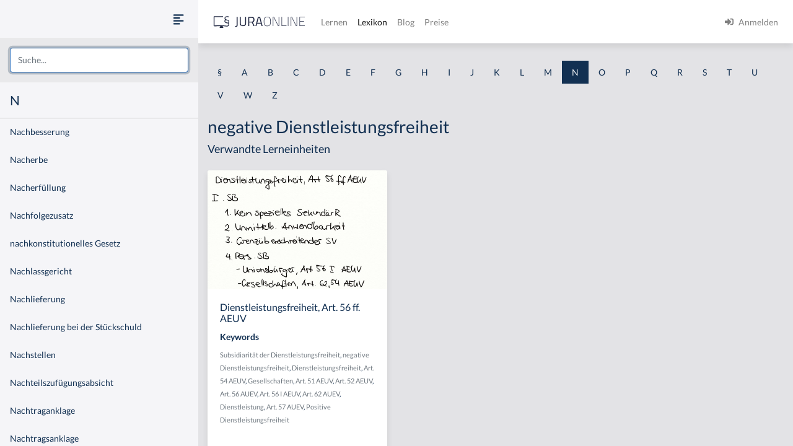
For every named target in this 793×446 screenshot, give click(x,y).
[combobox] (99, 60)
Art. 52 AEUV (353, 381)
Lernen (334, 22)
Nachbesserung (39, 131)
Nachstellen (33, 354)
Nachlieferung (37, 299)
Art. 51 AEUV (314, 381)
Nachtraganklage (42, 410)
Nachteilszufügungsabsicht (61, 382)
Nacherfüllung (38, 187)
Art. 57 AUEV (285, 407)
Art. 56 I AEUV (280, 394)
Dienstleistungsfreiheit (326, 368)
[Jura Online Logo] (259, 22)
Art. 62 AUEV (321, 394)
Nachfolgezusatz (41, 215)
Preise (436, 22)
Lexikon (372, 22)
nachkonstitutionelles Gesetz (65, 243)
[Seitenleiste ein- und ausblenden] (178, 19)
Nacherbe (29, 159)
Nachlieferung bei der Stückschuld (76, 326)
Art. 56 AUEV (238, 394)
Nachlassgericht (41, 271)
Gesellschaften (270, 381)
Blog (405, 22)
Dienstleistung (242, 407)
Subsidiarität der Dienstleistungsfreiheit (280, 355)
